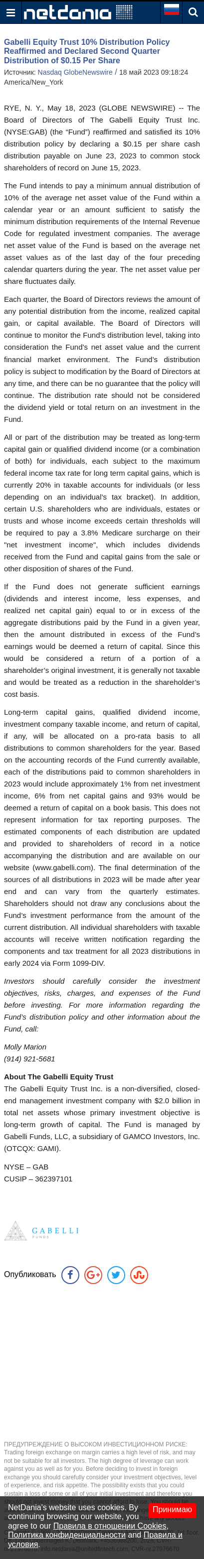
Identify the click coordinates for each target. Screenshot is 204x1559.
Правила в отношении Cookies (110, 1526)
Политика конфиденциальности (67, 1535)
